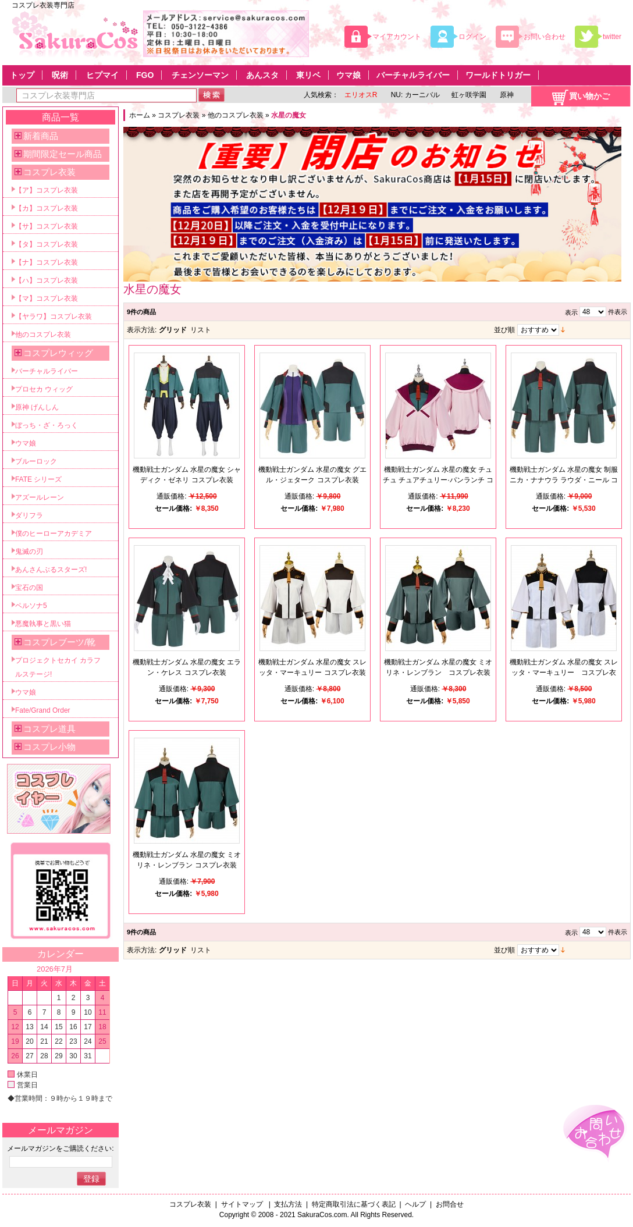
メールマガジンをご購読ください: (60, 1148)
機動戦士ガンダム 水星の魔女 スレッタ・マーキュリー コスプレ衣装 (564, 672)
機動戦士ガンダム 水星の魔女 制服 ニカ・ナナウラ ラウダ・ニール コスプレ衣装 (564, 480)
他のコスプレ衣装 (236, 115)
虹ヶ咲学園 (468, 95)
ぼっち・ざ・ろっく (46, 425)
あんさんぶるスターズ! (51, 570)
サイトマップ (243, 1204)
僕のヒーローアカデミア (53, 533)
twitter (612, 37)
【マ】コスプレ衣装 (46, 298)
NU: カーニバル (414, 95)
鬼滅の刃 (29, 551)
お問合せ (450, 1204)
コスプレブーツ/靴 (59, 642)
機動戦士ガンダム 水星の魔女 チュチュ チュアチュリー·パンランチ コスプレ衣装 (438, 480)
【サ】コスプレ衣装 (46, 226)
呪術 (60, 75)
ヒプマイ (102, 75)
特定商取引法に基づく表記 (354, 1204)
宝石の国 (29, 588)
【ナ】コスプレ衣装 (46, 262)
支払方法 (288, 1204)
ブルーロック (36, 461)
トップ (22, 75)
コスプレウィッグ (58, 353)
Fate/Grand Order (42, 710)
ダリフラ (29, 515)
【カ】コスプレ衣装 (46, 208)
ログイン (472, 37)
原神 (506, 95)
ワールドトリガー (498, 75)
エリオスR (361, 95)
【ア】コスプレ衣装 (46, 190)
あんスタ (262, 75)
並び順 (504, 330)
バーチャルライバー (413, 75)
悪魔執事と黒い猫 (43, 624)
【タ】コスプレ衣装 (46, 244)
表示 (571, 312)
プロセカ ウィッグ (44, 389)
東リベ (308, 75)
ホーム (139, 115)
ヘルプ (415, 1204)
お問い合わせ (545, 37)
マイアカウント (396, 37)
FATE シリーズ (38, 479)
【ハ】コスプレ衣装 (46, 280)
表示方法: (142, 330)
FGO (145, 75)
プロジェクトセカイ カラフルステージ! (58, 667)
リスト (200, 330)
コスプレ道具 (49, 729)
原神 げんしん (37, 407)
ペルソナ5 (31, 606)
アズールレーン (39, 497)
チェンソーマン (200, 75)
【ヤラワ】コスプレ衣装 (53, 316)
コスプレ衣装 (179, 115)
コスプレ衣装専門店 (43, 5)
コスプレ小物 (49, 747)
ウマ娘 (348, 75)
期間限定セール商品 (62, 154)
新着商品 (40, 136)
